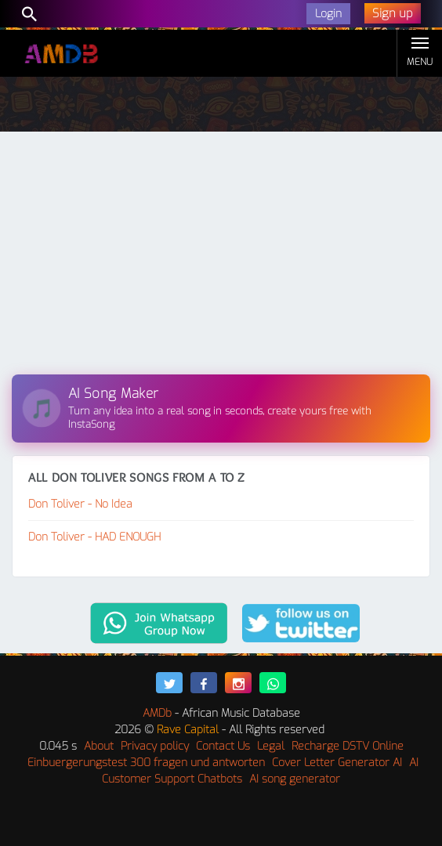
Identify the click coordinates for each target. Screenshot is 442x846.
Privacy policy (155, 746)
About (99, 746)
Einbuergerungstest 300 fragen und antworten (146, 762)
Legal (270, 746)
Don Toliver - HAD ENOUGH (94, 537)
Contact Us (223, 746)
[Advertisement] (221, 257)
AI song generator (294, 779)
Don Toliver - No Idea (80, 504)
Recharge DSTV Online (348, 746)
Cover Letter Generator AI (337, 762)
